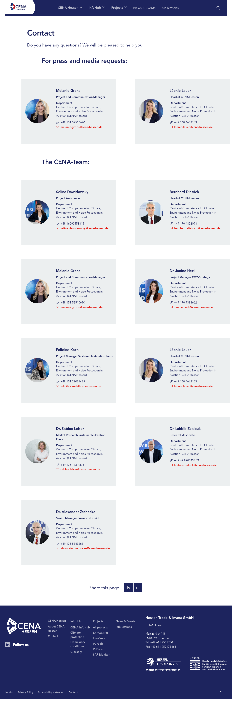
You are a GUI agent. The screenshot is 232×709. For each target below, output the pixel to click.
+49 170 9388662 (183, 305)
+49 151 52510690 (70, 124)
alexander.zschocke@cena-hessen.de (83, 557)
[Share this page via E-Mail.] (138, 596)
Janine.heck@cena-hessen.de (191, 310)
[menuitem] (63, 637)
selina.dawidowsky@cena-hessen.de (82, 231)
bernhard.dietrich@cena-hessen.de (195, 231)
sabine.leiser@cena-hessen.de (78, 478)
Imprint (9, 702)
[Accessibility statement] (203, 8)
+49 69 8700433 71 (184, 469)
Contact (76, 702)
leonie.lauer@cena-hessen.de (191, 129)
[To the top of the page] (220, 702)
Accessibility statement (53, 702)
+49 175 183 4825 (70, 473)
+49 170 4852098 (183, 226)
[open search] (218, 8)
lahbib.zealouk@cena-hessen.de (193, 473)
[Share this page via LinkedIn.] (128, 596)
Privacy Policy (26, 702)
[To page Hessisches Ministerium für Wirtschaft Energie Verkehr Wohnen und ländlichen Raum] (208, 674)
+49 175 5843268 (69, 552)
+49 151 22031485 (70, 389)
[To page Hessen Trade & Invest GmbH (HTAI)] (163, 674)
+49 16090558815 (70, 226)
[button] (61, 7)
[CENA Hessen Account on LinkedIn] (8, 656)
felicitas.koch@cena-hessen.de (78, 394)
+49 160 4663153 (183, 124)
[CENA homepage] (26, 636)
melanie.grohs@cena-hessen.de (79, 129)
